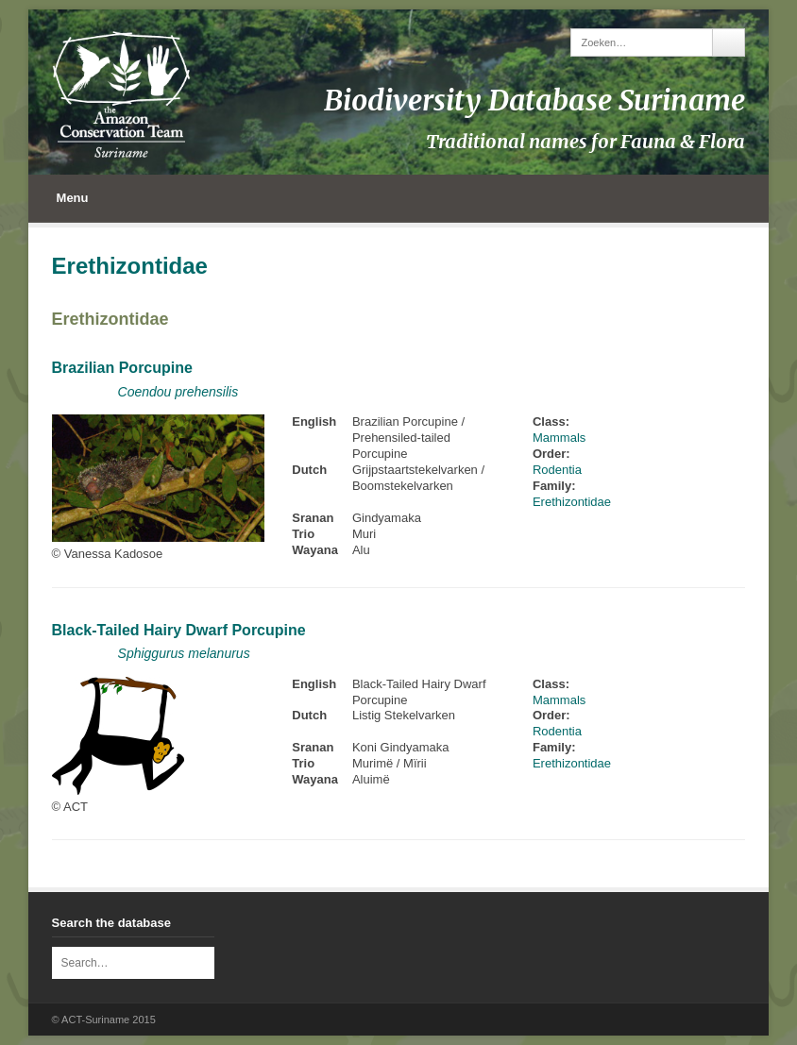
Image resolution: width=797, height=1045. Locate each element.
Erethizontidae (110, 319)
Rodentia (557, 470)
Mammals (559, 437)
